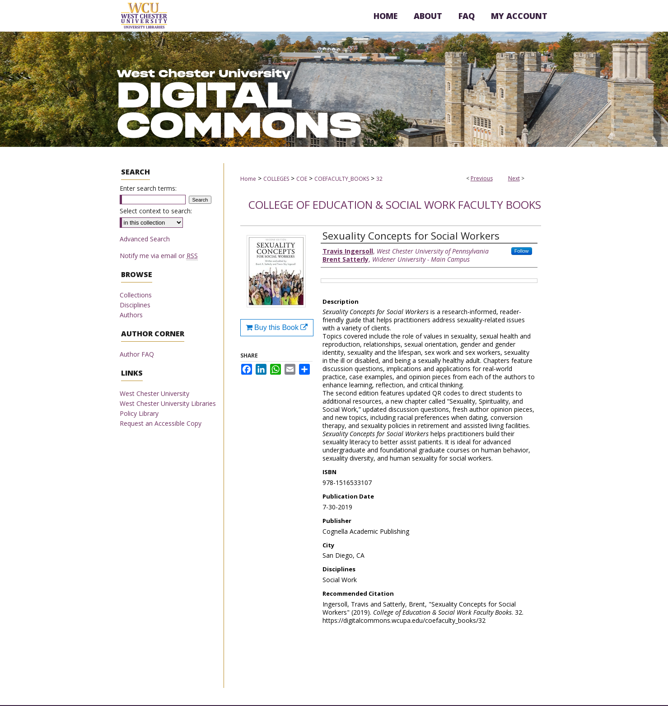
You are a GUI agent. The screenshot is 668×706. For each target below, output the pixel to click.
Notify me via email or (159, 255)
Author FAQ (137, 354)
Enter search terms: (148, 188)
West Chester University (154, 393)
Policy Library (139, 413)
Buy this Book (277, 327)
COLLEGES (276, 179)
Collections (136, 295)
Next (514, 178)
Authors (131, 315)
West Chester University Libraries (168, 403)
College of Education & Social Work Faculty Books (394, 204)
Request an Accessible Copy (160, 423)
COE (301, 179)
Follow (521, 251)
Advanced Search (145, 239)
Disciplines (135, 305)
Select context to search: (156, 211)
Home (248, 179)
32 (379, 179)
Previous (482, 178)
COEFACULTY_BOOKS (341, 179)
